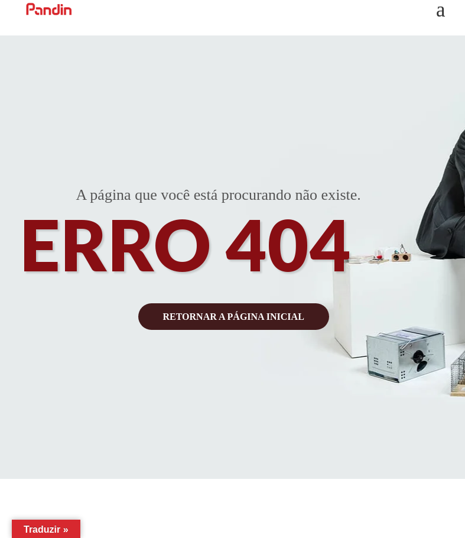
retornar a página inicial (233, 317)
